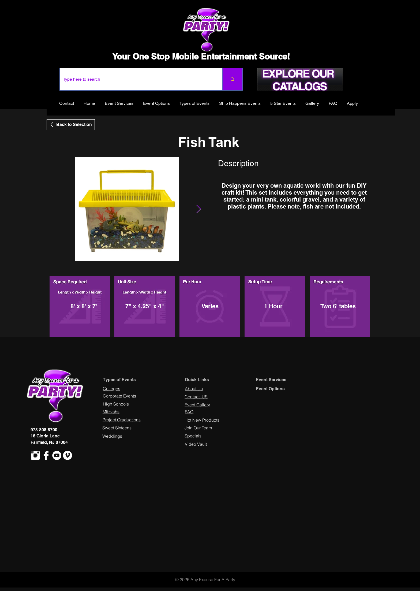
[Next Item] (198, 209)
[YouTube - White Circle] (56, 455)
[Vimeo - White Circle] (67, 455)
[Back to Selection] (71, 124)
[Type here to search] (137, 79)
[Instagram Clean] (35, 455)
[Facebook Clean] (46, 455)
